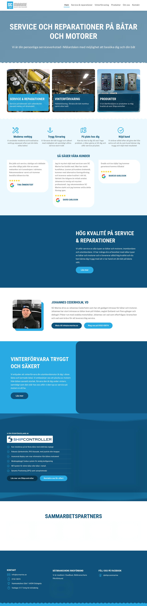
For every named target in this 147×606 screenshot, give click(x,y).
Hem (66, 5)
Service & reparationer (81, 5)
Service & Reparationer (27, 100)
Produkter (116, 5)
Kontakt (136, 5)
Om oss (126, 5)
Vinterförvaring (102, 5)
